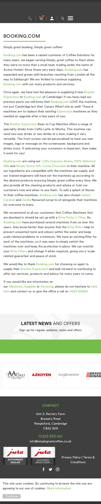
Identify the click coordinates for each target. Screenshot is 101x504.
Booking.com (12, 55)
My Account (52, 18)
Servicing (47, 286)
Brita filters (75, 227)
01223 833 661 (30, 18)
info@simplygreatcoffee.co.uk (50, 441)
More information (59, 488)
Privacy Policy (71, 457)
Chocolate (59, 166)
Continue (11, 496)
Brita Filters (18, 251)
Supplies (30, 286)
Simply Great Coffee (50, 8)
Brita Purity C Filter (71, 217)
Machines (16, 286)
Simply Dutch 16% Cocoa (33, 166)
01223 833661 (78, 291)
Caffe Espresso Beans (56, 161)
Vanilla (27, 199)
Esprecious (65, 111)
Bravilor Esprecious (23, 124)
